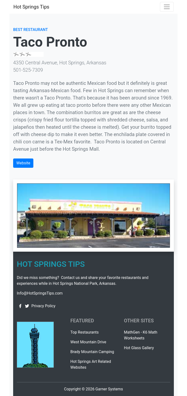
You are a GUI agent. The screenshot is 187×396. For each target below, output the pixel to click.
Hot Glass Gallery (139, 348)
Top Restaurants (84, 332)
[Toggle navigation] (167, 7)
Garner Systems (109, 389)
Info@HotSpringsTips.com (40, 293)
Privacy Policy (43, 306)
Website (23, 163)
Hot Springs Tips (31, 7)
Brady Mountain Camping (92, 351)
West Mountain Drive (88, 342)
